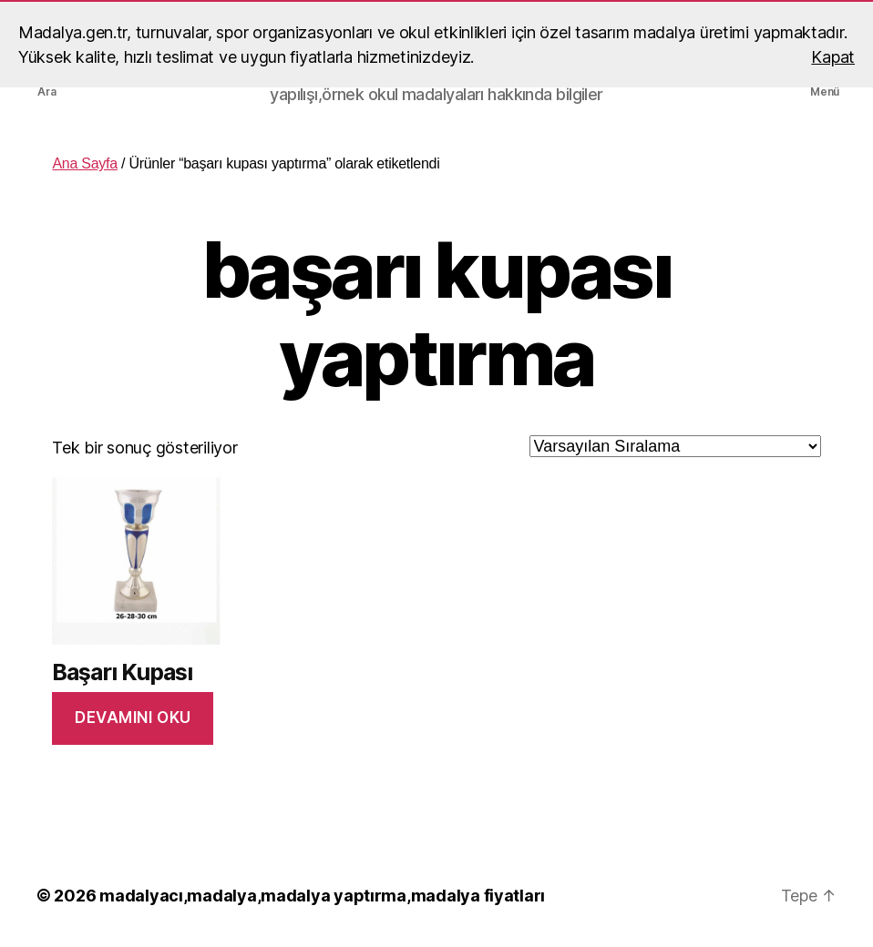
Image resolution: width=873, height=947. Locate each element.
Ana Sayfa (84, 163)
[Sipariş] (675, 446)
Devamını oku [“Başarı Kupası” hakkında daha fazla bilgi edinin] (133, 717)
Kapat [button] (833, 56)
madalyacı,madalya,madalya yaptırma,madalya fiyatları (322, 895)
